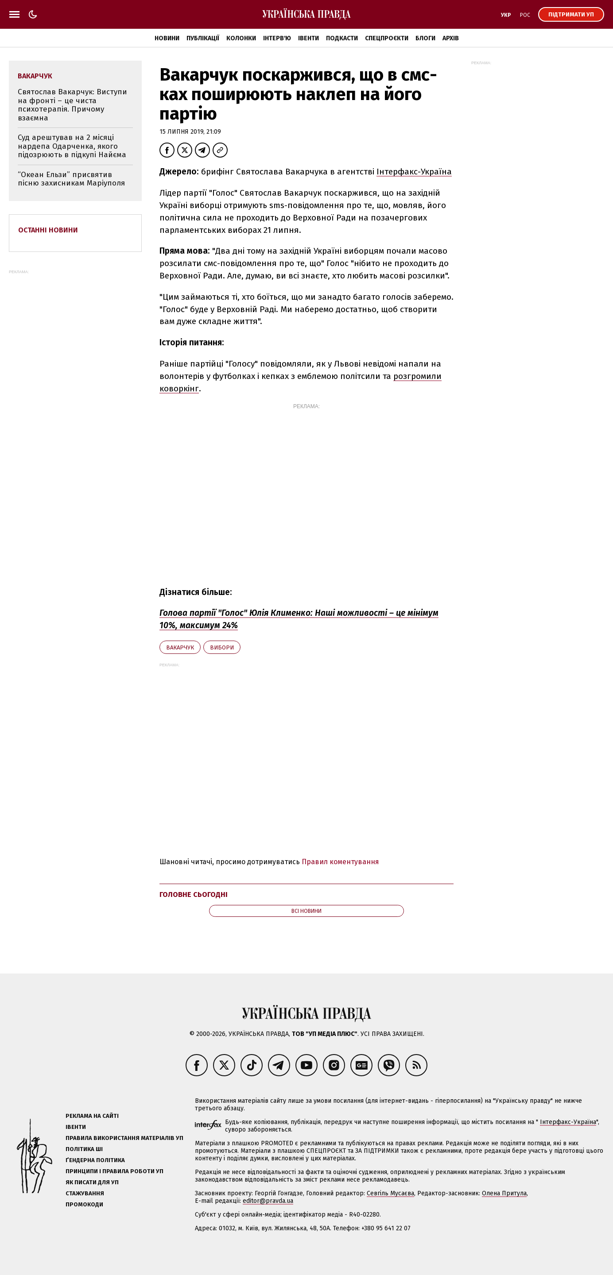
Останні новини (48, 230)
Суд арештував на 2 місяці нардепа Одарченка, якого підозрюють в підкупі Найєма (72, 146)
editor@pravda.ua (268, 1201)
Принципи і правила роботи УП (114, 1171)
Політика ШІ (84, 1149)
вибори (222, 647)
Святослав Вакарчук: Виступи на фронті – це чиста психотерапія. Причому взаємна (72, 105)
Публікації (202, 38)
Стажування (85, 1193)
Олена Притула (504, 1193)
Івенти (308, 38)
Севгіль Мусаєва (390, 1193)
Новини (167, 38)
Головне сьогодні (193, 894)
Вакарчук (180, 647)
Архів (450, 38)
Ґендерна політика (95, 1160)
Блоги (425, 38)
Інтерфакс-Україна (414, 171)
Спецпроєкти (386, 38)
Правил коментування (340, 862)
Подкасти (342, 38)
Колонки (241, 38)
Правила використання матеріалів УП (124, 1138)
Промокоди (84, 1204)
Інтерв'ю (277, 38)
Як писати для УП (92, 1182)
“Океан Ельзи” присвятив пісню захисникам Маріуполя (71, 179)
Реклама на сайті (92, 1116)
